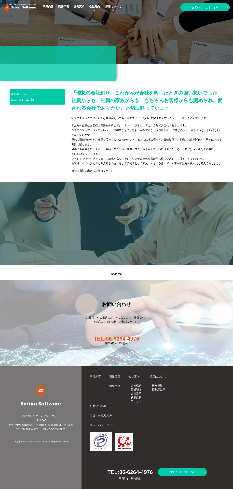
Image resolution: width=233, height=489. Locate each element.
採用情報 (157, 385)
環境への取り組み (101, 415)
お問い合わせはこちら (205, 7)
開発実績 (79, 6)
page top (116, 274)
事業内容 (48, 6)
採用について (113, 6)
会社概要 (136, 385)
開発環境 (63, 6)
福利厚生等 (158, 389)
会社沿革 (136, 393)
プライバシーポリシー (104, 425)
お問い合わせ (98, 406)
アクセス (136, 401)
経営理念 (136, 389)
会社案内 (94, 6)
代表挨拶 (136, 397)
